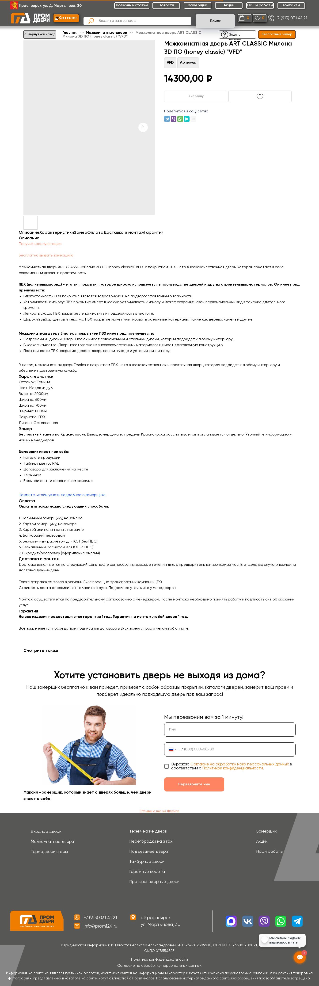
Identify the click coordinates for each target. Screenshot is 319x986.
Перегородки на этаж (151, 841)
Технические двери (148, 831)
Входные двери (46, 831)
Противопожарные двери (154, 882)
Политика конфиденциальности (159, 960)
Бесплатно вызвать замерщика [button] (46, 255)
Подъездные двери (148, 851)
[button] (224, 34)
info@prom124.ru (100, 926)
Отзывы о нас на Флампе (159, 811)
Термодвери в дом (49, 852)
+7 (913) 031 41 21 (291, 18)
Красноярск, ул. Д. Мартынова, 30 (50, 6)
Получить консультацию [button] (40, 244)
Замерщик (266, 831)
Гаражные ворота (147, 872)
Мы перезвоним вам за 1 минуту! (203, 717)
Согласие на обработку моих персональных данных (239, 764)
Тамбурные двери (146, 862)
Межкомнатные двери (107, 33)
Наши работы (269, 851)
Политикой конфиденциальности (232, 768)
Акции (261, 841)
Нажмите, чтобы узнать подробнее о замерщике (62, 495)
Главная (69, 33)
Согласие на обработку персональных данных (159, 966)
